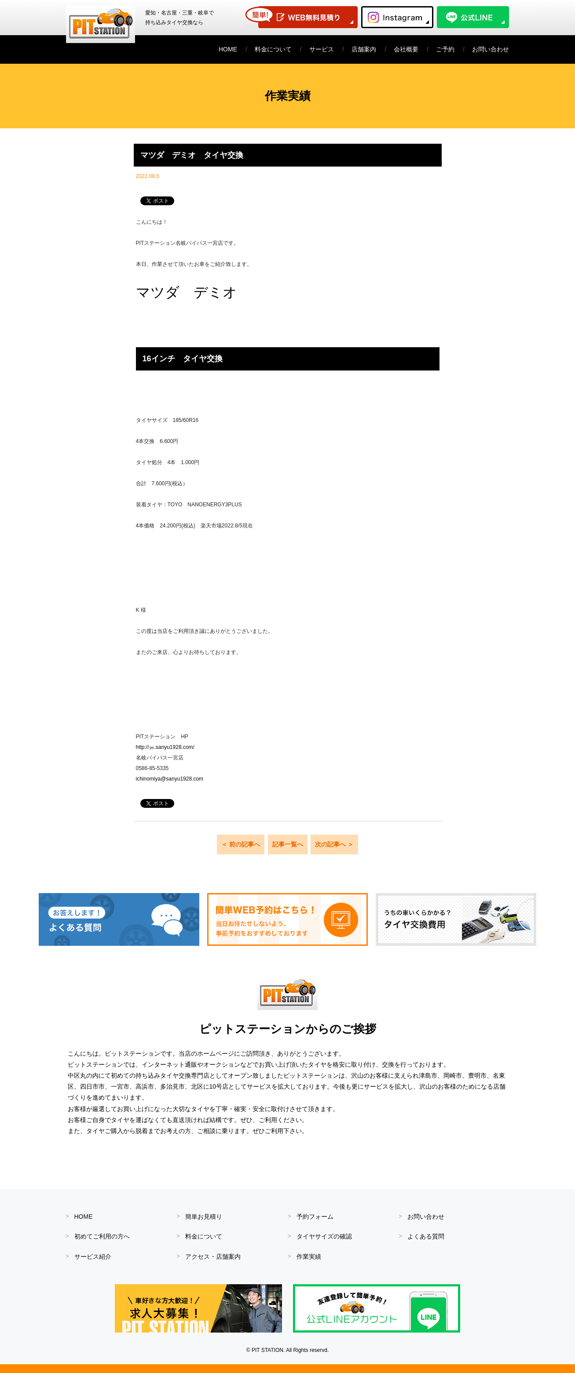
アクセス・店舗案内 (213, 1256)
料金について (273, 49)
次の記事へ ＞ (334, 844)
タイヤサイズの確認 (324, 1236)
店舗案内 (364, 49)
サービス (321, 49)
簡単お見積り (203, 1216)
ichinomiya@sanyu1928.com (170, 779)
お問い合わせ (490, 49)
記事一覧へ (287, 844)
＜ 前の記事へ (240, 844)
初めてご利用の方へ (102, 1236)
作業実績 (309, 1256)
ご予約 (445, 49)
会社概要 (406, 49)
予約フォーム (315, 1216)
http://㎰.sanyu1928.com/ (165, 747)
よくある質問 (425, 1236)
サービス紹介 (92, 1256)
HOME (228, 49)
